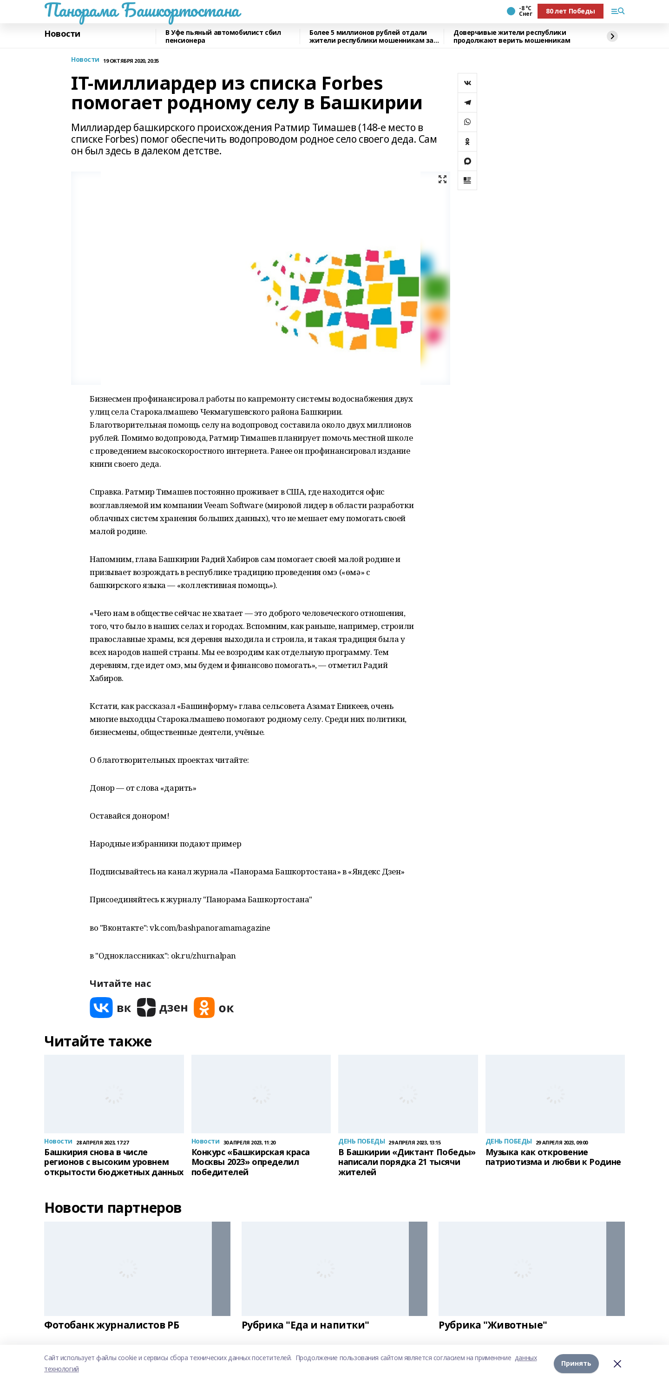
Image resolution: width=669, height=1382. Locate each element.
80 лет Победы (570, 11)
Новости (62, 34)
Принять (576, 1363)
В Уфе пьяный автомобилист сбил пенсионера (223, 36)
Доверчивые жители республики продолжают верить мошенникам (511, 36)
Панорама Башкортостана (141, 9)
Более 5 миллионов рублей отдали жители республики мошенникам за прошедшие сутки (371, 36)
